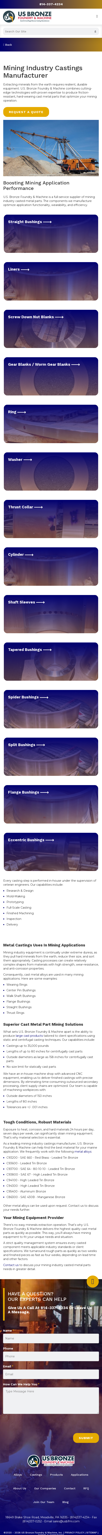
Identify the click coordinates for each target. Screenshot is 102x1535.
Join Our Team (43, 1502)
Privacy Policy (74, 1532)
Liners (18, 269)
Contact (69, 1488)
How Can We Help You (21, 1384)
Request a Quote (26, 112)
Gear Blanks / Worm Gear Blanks (44, 364)
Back (7, 44)
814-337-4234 (51, 4)
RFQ (86, 1488)
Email (8, 1366)
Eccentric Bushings (31, 840)
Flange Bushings (28, 792)
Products (56, 1474)
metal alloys (83, 1151)
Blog (65, 1502)
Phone (8, 1348)
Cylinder (21, 554)
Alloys (18, 1474)
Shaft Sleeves (26, 602)
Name (8, 1330)
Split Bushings (26, 744)
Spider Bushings (28, 697)
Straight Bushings (30, 221)
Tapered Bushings (30, 649)
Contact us (11, 1265)
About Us (19, 1488)
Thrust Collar (25, 507)
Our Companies (45, 1488)
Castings (36, 1474)
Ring (17, 412)
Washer (20, 459)
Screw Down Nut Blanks (36, 317)
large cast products (29, 1036)
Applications (79, 1474)
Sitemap (91, 1532)
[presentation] (33, 1425)
